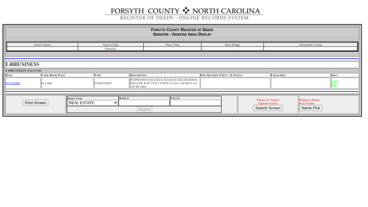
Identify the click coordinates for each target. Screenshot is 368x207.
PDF (334, 85)
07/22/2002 (13, 83)
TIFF (334, 81)
